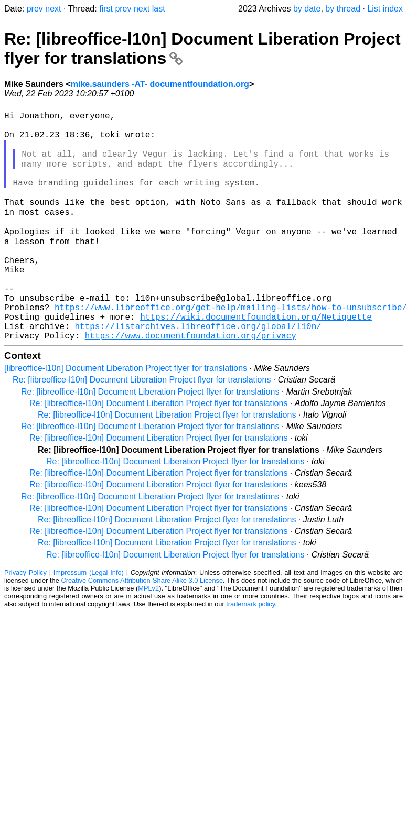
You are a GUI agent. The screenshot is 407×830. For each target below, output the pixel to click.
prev (35, 8)
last (158, 8)
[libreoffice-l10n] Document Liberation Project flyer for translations (125, 415)
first (106, 8)
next (53, 8)
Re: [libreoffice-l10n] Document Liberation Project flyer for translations (142, 426)
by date (306, 8)
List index (385, 8)
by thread (342, 8)
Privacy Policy (25, 620)
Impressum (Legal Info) (88, 620)
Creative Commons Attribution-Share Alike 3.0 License (142, 627)
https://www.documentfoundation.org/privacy (190, 382)
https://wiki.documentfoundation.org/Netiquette (256, 359)
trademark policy (250, 651)
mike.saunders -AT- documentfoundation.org (160, 84)
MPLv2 (148, 635)
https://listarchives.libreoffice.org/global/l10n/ (197, 371)
